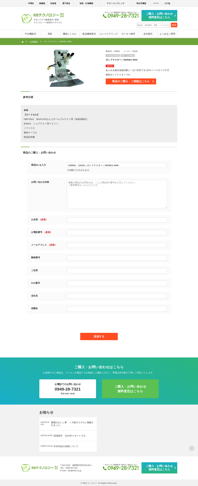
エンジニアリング (109, 33)
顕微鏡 (42, 3)
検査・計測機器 (86, 3)
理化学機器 (141, 3)
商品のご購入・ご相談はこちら (135, 82)
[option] (64, 67)
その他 (167, 3)
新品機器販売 (89, 33)
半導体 (31, 3)
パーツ (156, 3)
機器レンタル (69, 33)
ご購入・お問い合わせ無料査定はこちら (160, 15)
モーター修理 (128, 33)
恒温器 (53, 3)
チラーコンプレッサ (115, 3)
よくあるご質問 (167, 33)
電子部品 (66, 3)
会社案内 (147, 33)
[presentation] (99, 322)
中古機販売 (30, 33)
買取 (50, 33)
